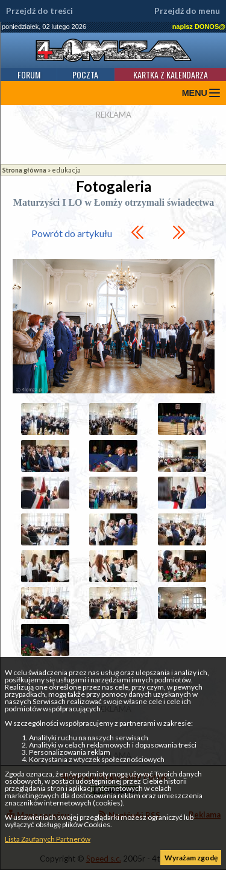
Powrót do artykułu (71, 233)
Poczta (85, 74)
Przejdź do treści (39, 11)
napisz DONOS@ (198, 26)
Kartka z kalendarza (170, 74)
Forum (28, 74)
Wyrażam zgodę (191, 857)
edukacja (66, 170)
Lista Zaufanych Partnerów (47, 838)
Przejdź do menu (187, 11)
